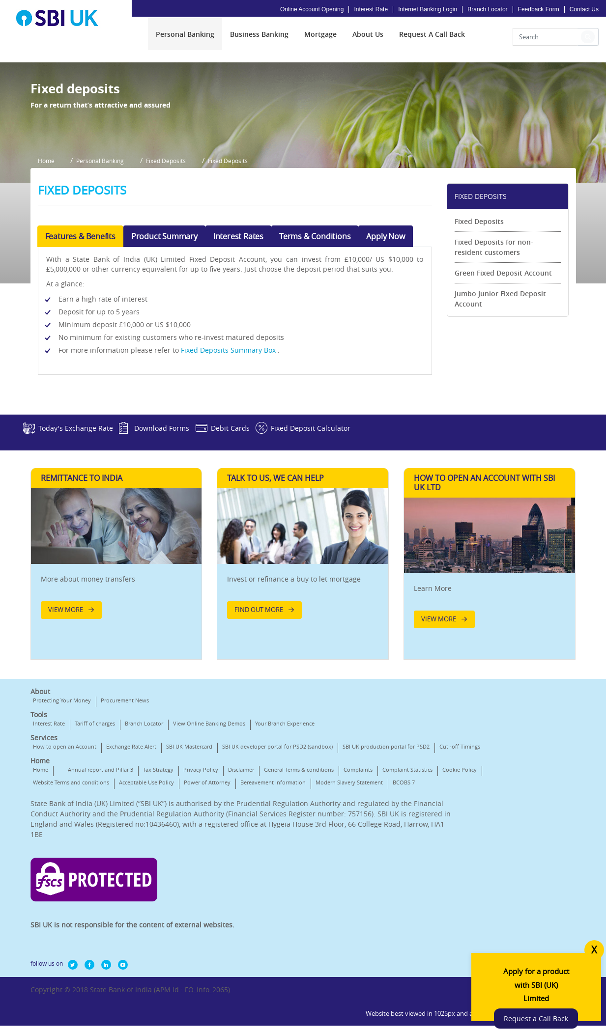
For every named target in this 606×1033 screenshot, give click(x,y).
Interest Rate (371, 9)
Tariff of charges (95, 824)
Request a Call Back (545, 1004)
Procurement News (125, 801)
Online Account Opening (312, 9)
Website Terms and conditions (214, 895)
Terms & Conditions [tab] (314, 315)
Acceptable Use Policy (289, 895)
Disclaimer (241, 883)
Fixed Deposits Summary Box (230, 429)
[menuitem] (185, 38)
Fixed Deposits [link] (479, 301)
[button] (588, 40)
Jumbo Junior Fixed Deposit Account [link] (500, 378)
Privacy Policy (200, 883)
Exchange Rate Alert (131, 847)
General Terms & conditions (299, 883)
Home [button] (46, 244)
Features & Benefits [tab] (80, 315)
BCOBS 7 (253, 908)
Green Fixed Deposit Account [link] (503, 352)
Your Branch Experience (285, 824)
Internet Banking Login (427, 9)
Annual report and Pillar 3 (100, 883)
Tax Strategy (158, 883)
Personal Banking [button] (105, 244)
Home (40, 883)
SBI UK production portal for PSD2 (76, 860)
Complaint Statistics (97, 895)
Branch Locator (487, 9)
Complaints (47, 895)
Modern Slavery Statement (198, 908)
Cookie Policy (149, 895)
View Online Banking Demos (209, 824)
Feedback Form (538, 9)
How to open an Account (64, 847)
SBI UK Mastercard (189, 847)
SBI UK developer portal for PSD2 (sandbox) (277, 847)
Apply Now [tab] (385, 315)
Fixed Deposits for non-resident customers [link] (494, 326)
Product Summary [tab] (164, 315)
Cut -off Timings (150, 860)
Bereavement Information (122, 908)
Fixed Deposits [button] (176, 244)
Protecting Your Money (62, 801)
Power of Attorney (56, 908)
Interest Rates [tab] (238, 315)
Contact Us (584, 9)
